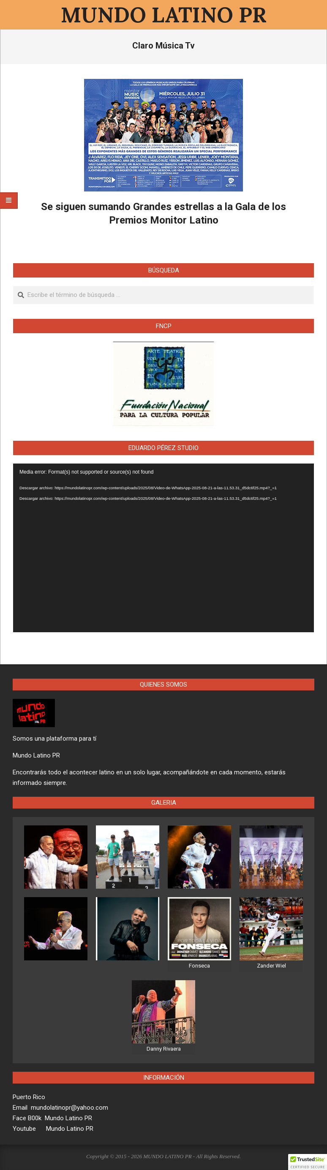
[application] (163, 548)
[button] (307, 1162)
